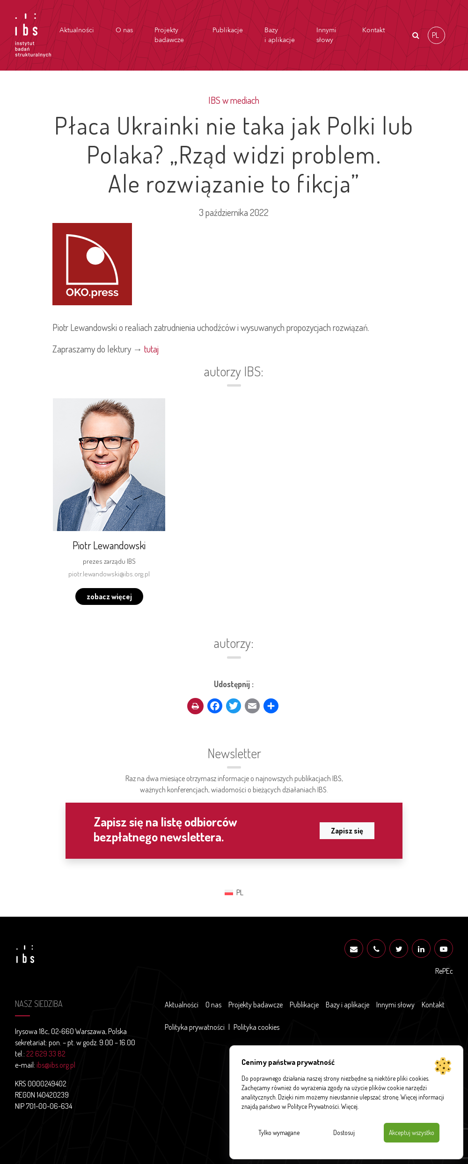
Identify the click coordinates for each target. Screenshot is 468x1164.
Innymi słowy (326, 35)
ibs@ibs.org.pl (56, 1065)
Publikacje (227, 30)
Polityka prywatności (195, 1027)
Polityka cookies (256, 1027)
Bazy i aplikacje (279, 35)
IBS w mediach (233, 100)
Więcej (349, 1106)
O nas (124, 30)
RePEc (444, 971)
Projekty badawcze (169, 35)
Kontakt (373, 30)
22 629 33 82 (46, 1053)
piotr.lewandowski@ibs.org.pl (109, 573)
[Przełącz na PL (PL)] (436, 35)
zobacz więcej (109, 596)
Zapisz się (347, 830)
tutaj (151, 349)
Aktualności (76, 30)
